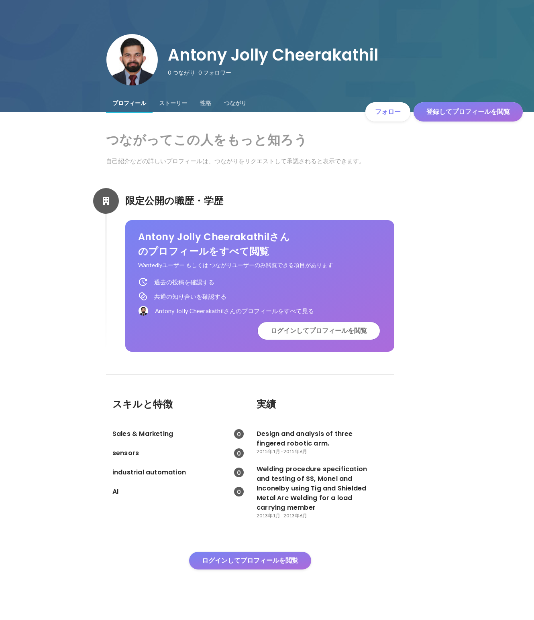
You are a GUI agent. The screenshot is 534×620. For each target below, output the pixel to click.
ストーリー (173, 103)
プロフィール (129, 103)
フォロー (388, 111)
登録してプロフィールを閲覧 (468, 111)
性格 (205, 103)
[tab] (129, 103)
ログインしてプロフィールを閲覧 (319, 330)
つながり (235, 103)
